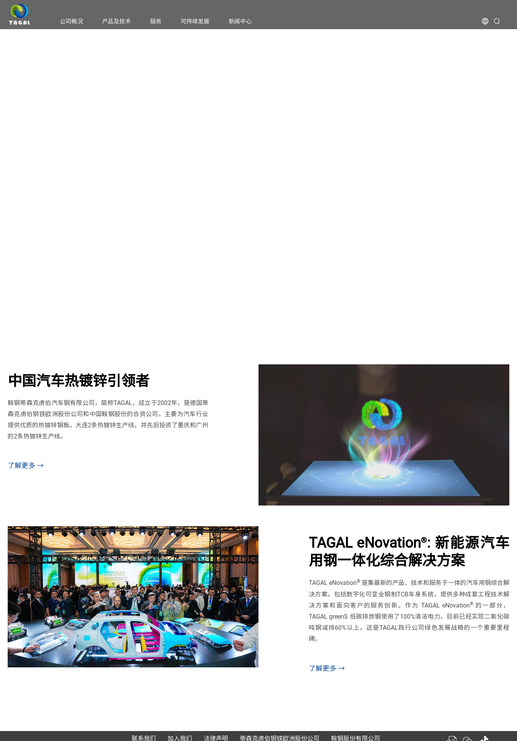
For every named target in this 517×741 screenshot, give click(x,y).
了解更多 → (26, 465)
